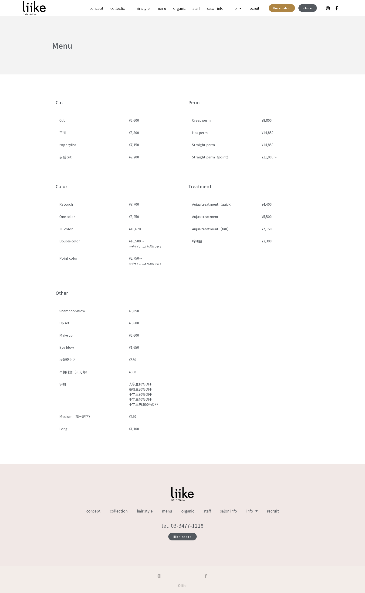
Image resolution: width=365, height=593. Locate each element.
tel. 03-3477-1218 (182, 525)
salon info (215, 8)
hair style (142, 8)
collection (118, 8)
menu (161, 8)
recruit (253, 8)
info (235, 8)
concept (96, 8)
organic (179, 8)
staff (196, 8)
